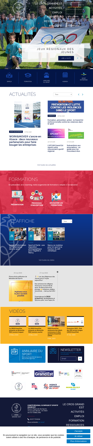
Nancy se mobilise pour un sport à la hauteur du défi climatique (52, 245)
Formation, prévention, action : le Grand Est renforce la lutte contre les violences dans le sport (59, 124)
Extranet (71, 21)
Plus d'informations (78, 441)
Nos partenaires (73, 26)
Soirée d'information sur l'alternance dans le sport (27, 245)
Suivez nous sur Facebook (74, 11)
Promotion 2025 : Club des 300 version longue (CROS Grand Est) (65, 328)
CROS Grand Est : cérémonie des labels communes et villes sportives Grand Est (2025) (52, 330)
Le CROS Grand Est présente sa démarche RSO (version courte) (39, 328)
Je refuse (78, 436)
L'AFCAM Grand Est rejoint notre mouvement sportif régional (52, 142)
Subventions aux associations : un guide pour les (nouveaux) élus (65, 142)
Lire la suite (66, 58)
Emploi (57, 12)
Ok (69, 3)
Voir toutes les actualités (46, 153)
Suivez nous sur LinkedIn (79, 11)
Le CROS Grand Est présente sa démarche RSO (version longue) (26, 328)
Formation (54, 16)
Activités (55, 8)
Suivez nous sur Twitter (76, 11)
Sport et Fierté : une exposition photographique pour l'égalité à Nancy (39, 246)
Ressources (53, 21)
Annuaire (55, 25)
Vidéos (26, 315)
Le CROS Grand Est (48, 3)
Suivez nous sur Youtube (71, 11)
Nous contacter (73, 16)
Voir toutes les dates (46, 253)
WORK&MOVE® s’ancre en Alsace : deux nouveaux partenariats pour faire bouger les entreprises (32, 137)
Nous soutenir (74, 7)
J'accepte (78, 431)
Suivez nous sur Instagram (69, 11)
